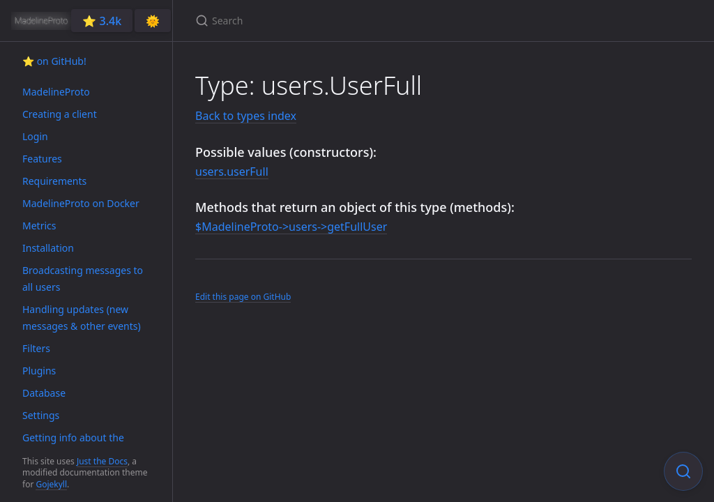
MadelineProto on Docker (80, 203)
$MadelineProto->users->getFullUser (291, 226)
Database (44, 393)
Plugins (39, 370)
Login (35, 136)
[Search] (360, 20)
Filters (36, 348)
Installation (48, 247)
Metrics (39, 225)
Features (42, 158)
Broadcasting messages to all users (82, 279)
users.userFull (231, 171)
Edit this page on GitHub (243, 297)
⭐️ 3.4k (101, 21)
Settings (40, 415)
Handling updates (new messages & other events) (81, 318)
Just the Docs (102, 461)
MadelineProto (56, 91)
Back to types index (245, 115)
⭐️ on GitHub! (54, 61)
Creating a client (59, 114)
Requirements (54, 181)
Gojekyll (51, 484)
